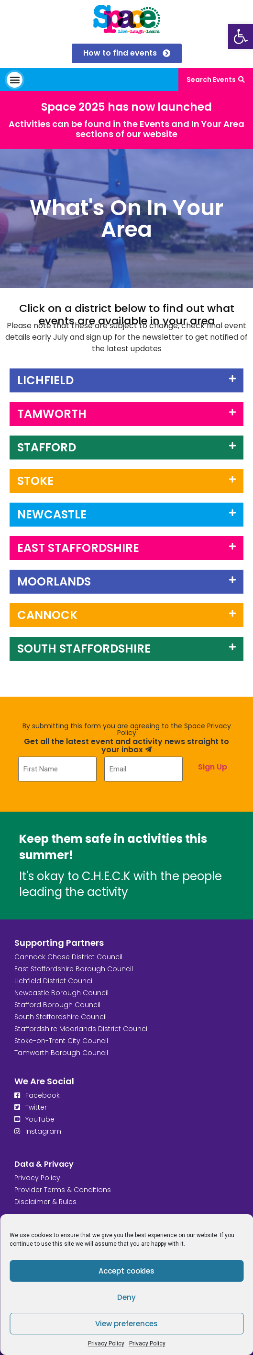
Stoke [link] (35, 481)
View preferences (126, 1324)
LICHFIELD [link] (45, 380)
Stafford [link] (46, 447)
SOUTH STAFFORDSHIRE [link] (84, 648)
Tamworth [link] (52, 414)
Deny (126, 1297)
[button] (14, 80)
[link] (240, 36)
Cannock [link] (47, 615)
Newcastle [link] (52, 514)
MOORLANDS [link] (54, 581)
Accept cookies (126, 1271)
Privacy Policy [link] (106, 1343)
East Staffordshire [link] (78, 548)
